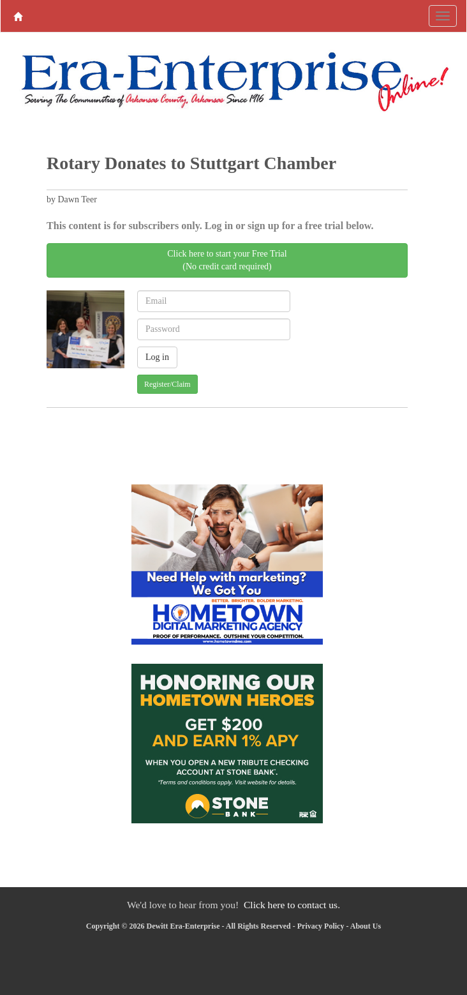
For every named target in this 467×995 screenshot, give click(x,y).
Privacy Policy (321, 926)
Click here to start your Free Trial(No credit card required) (226, 260)
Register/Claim (167, 384)
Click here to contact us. (292, 904)
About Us (365, 926)
